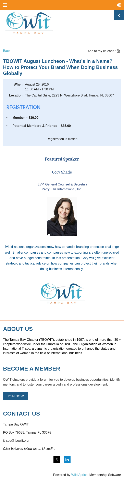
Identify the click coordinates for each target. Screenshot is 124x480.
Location (16, 95)
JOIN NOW (15, 396)
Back (6, 50)
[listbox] (104, 51)
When (18, 84)
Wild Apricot (79, 475)
